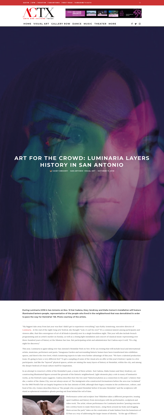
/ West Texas (66, 2)
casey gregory (60, 171)
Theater (100, 24)
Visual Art (41, 24)
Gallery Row (60, 24)
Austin (26, 2)
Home (27, 24)
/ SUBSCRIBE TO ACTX (82, 2)
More (112, 24)
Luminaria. (27, 330)
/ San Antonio (53, 2)
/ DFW (33, 2)
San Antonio (76, 171)
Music (88, 24)
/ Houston (41, 2)
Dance (77, 24)
